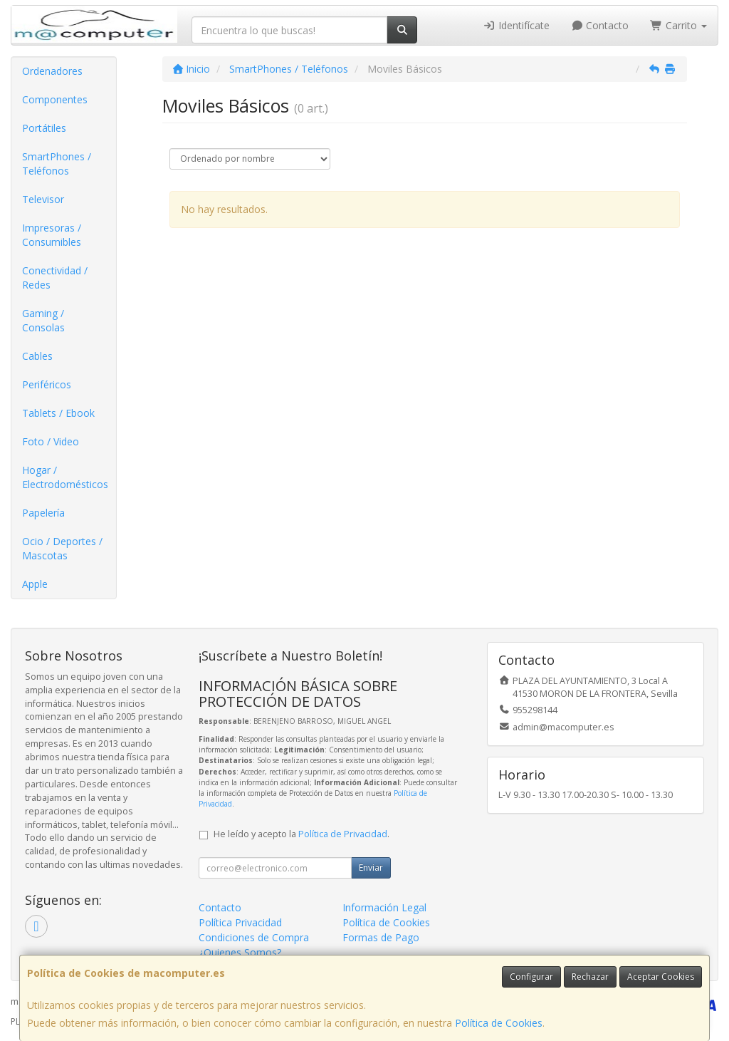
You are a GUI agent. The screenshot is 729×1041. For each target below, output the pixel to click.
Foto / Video (50, 441)
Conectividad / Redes (55, 277)
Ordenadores (52, 71)
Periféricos (46, 384)
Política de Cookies (498, 1023)
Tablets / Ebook (58, 413)
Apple (35, 584)
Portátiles (44, 128)
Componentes (55, 99)
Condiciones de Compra (254, 937)
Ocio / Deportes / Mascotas (62, 548)
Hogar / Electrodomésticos (65, 477)
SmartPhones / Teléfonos (56, 163)
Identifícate (516, 25)
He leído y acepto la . (301, 834)
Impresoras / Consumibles (51, 235)
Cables (37, 356)
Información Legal (384, 907)
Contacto (600, 25)
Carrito (678, 25)
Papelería (43, 512)
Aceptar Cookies (660, 976)
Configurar (531, 976)
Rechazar (590, 976)
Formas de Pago (380, 937)
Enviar (371, 867)
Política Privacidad (240, 922)
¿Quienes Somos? (240, 952)
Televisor (43, 199)
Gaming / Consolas (43, 320)
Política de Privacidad (342, 834)
